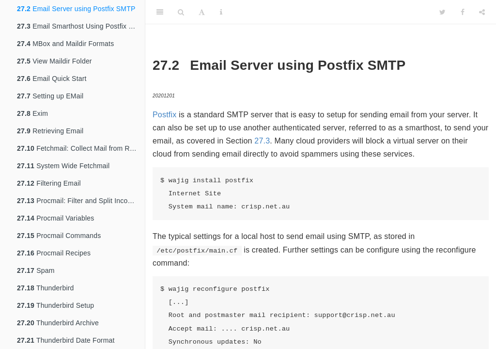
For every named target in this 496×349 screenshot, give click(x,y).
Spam (36, 270)
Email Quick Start (52, 78)
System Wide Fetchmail (63, 166)
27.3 (262, 141)
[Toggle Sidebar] (159, 12)
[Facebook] (462, 12)
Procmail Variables (55, 218)
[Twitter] (442, 12)
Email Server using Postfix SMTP (76, 9)
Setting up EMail (50, 96)
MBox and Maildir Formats (65, 44)
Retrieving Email (50, 131)
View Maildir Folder (54, 61)
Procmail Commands (59, 235)
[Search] (180, 12)
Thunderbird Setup (55, 305)
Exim (32, 113)
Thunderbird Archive (58, 323)
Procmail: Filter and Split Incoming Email (81, 201)
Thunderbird (45, 288)
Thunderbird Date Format (66, 340)
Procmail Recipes (54, 253)
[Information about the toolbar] (221, 12)
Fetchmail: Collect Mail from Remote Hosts (81, 148)
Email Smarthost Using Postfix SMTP (81, 26)
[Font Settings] (201, 12)
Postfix (164, 115)
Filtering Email (49, 183)
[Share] (482, 12)
